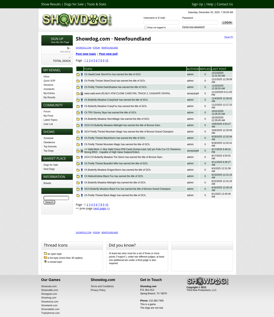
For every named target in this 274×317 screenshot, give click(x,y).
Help (209, 4)
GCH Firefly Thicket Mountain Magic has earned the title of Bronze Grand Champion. (129, 131)
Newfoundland (109, 47)
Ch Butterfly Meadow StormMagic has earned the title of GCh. (117, 119)
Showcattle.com (49, 290)
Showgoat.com (49, 294)
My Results (49, 97)
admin (190, 74)
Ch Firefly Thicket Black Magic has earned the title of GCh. (115, 195)
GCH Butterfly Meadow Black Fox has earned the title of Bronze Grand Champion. (127, 189)
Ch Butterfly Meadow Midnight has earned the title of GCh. (115, 182)
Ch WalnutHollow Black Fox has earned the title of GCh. (114, 176)
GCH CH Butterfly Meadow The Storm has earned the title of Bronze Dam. (123, 157)
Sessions (48, 85)
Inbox (46, 76)
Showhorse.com (49, 301)
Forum (47, 111)
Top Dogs (49, 150)
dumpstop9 (193, 93)
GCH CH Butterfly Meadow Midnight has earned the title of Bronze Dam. (122, 125)
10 (106, 60)
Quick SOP (49, 80)
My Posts (48, 115)
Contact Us (225, 4)
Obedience (49, 142)
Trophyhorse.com (50, 313)
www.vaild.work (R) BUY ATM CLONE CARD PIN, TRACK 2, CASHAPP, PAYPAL (127, 93)
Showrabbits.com (50, 309)
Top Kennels (50, 146)
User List (48, 124)
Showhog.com (48, 297)
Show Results (51, 4)
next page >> (101, 208)
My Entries (49, 93)
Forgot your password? (193, 27)
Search (228, 37)
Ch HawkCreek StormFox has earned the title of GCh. (112, 74)
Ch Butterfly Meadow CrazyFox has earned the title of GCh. (115, 106)
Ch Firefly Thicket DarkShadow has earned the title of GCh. (115, 87)
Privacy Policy (98, 290)
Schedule (48, 138)
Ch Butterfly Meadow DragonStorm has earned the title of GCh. (117, 169)
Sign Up (197, 4)
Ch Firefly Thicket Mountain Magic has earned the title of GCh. (117, 144)
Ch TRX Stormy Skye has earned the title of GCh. (110, 112)
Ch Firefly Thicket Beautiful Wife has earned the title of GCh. (116, 163)
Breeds (47, 183)
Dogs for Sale (74, 4)
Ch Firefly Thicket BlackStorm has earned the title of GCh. (115, 138)
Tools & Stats (96, 4)
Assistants (49, 89)
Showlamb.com (49, 305)
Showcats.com (49, 286)
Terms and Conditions (102, 286)
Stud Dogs (49, 169)
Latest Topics (50, 120)
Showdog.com (83, 47)
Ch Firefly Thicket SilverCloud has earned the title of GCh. (115, 80)
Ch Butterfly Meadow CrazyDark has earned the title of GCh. (116, 99)
